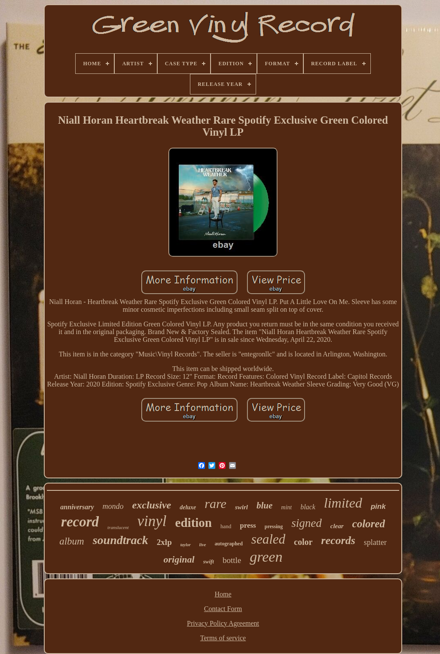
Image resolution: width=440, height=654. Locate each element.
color (303, 542)
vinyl (152, 521)
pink (378, 506)
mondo (113, 506)
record (80, 521)
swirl (241, 507)
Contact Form (223, 608)
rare (215, 503)
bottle (232, 560)
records (338, 540)
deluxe (188, 507)
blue (264, 505)
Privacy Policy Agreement (223, 623)
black (307, 507)
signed (306, 523)
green (266, 557)
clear (337, 526)
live (202, 544)
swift (208, 561)
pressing (274, 526)
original (179, 559)
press (248, 525)
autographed (229, 544)
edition (193, 522)
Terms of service (223, 638)
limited (343, 503)
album (71, 541)
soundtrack (120, 540)
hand (225, 526)
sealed (268, 539)
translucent (118, 527)
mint (286, 507)
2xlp (164, 542)
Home (222, 594)
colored (368, 523)
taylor (185, 544)
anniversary (77, 507)
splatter (375, 542)
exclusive (151, 505)
